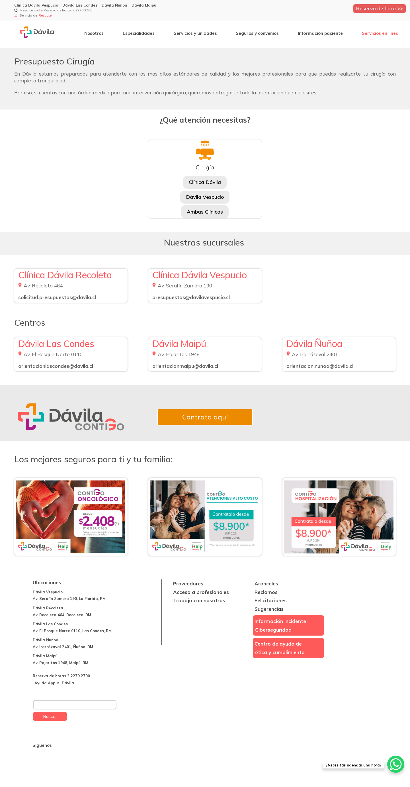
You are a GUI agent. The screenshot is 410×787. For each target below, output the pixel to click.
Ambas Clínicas (205, 211)
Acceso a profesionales (201, 592)
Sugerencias (269, 609)
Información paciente (320, 33)
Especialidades (139, 33)
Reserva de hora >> (379, 8)
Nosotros (94, 33)
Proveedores (188, 584)
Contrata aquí (205, 417)
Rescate (45, 15)
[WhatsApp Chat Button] (395, 764)
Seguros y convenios (257, 33)
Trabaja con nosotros (199, 600)
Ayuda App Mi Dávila (54, 683)
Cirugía (205, 167)
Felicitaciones (271, 600)
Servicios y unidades (195, 33)
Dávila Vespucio (205, 197)
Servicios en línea (380, 33)
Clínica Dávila (205, 182)
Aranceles (266, 584)
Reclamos (266, 592)
